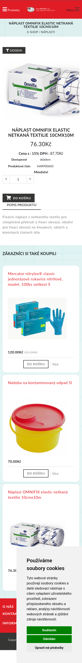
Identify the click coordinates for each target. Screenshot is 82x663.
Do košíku (18, 198)
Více (55, 364)
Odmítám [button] (49, 639)
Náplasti (48, 32)
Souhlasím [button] (49, 630)
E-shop (32, 32)
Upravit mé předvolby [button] (49, 647)
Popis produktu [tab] (22, 205)
